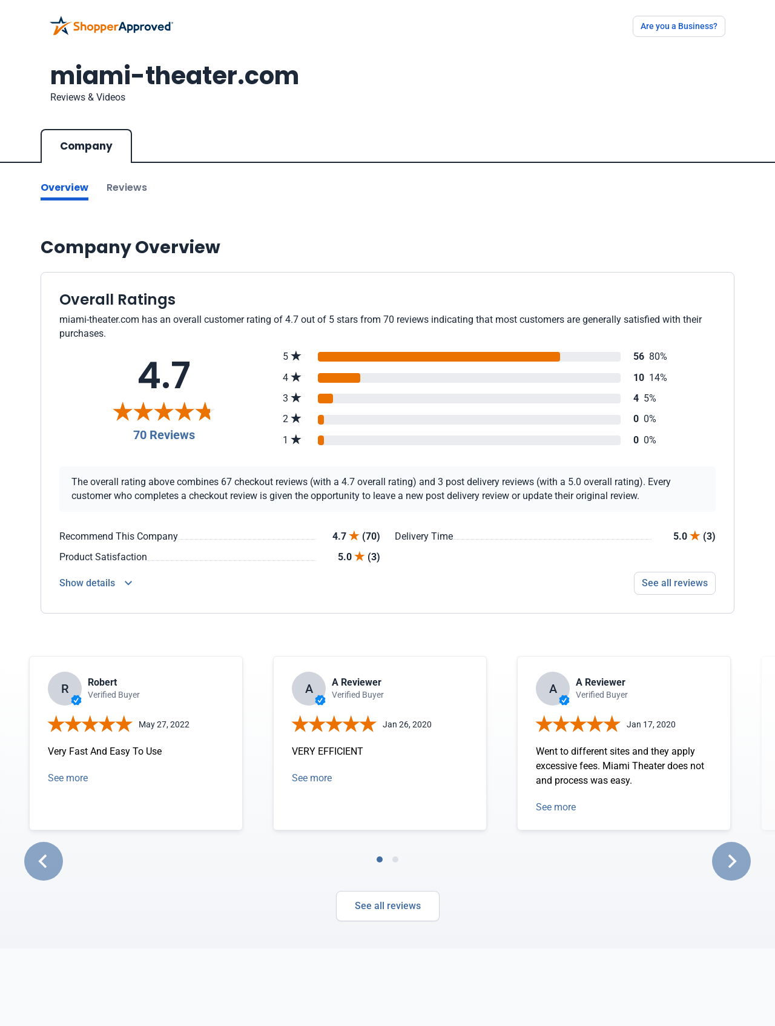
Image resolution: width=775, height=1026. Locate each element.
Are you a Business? (679, 26)
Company (86, 146)
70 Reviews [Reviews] (164, 435)
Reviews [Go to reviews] (127, 187)
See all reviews (388, 906)
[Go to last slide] (43, 861)
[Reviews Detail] (95, 583)
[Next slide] (731, 861)
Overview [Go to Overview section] (64, 187)
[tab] (380, 859)
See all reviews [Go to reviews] (675, 583)
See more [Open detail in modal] (68, 778)
